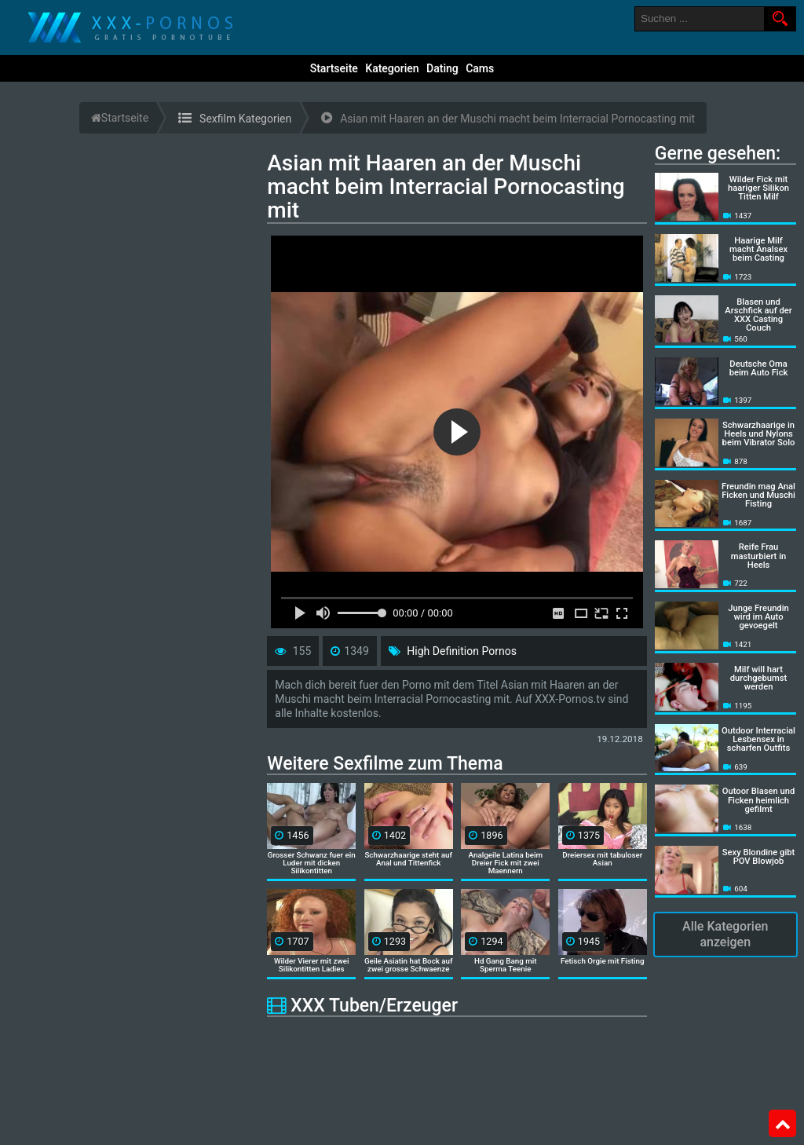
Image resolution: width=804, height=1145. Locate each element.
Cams (480, 68)
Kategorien (391, 68)
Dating (442, 68)
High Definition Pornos (462, 651)
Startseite (334, 68)
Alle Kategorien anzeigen (725, 934)
